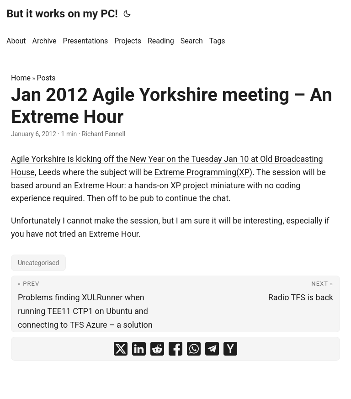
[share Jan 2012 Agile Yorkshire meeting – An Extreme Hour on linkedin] (139, 349)
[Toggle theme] (127, 13)
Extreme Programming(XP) (203, 172)
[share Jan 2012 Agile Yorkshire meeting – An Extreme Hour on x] (121, 349)
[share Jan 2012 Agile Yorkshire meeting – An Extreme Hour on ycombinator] (230, 349)
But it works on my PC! (62, 13)
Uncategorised (38, 262)
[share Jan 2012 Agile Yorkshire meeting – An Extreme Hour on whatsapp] (194, 349)
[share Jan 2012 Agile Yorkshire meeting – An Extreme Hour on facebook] (175, 349)
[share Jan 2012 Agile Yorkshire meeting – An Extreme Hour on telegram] (212, 349)
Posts (46, 78)
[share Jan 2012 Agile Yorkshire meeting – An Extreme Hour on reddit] (157, 349)
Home (21, 78)
